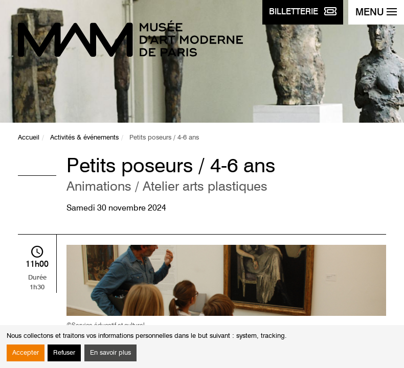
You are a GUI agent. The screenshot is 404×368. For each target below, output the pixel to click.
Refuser (64, 353)
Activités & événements (84, 137)
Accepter (25, 353)
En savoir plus (110, 353)
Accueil (28, 137)
